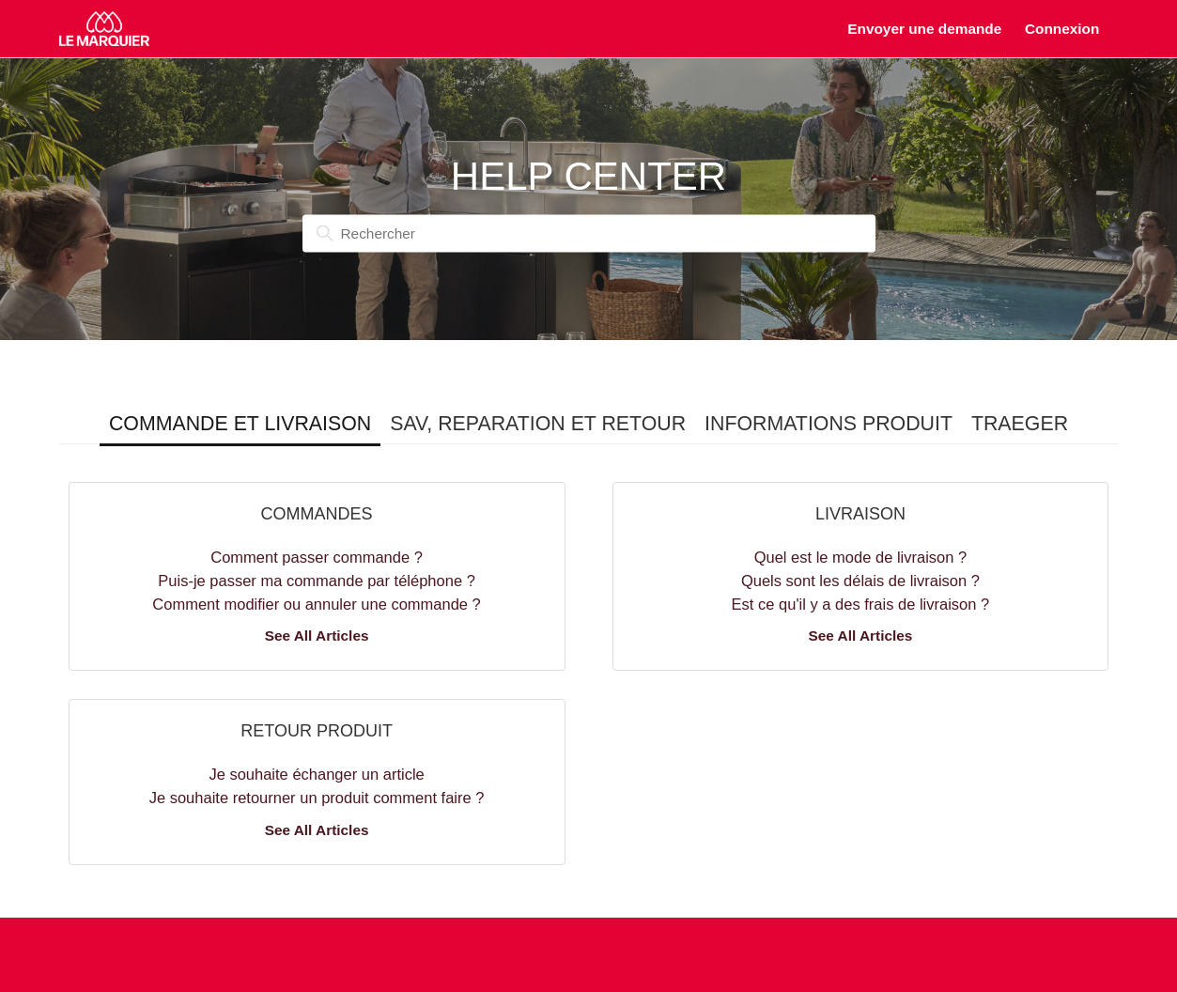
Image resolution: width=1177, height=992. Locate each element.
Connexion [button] (1062, 29)
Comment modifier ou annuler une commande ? (316, 604)
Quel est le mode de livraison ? (861, 557)
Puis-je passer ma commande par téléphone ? (316, 580)
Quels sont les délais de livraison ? (860, 580)
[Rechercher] (588, 234)
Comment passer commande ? (316, 557)
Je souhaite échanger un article (316, 774)
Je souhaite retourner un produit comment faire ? (317, 797)
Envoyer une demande (924, 29)
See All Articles (317, 635)
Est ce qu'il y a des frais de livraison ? (861, 604)
